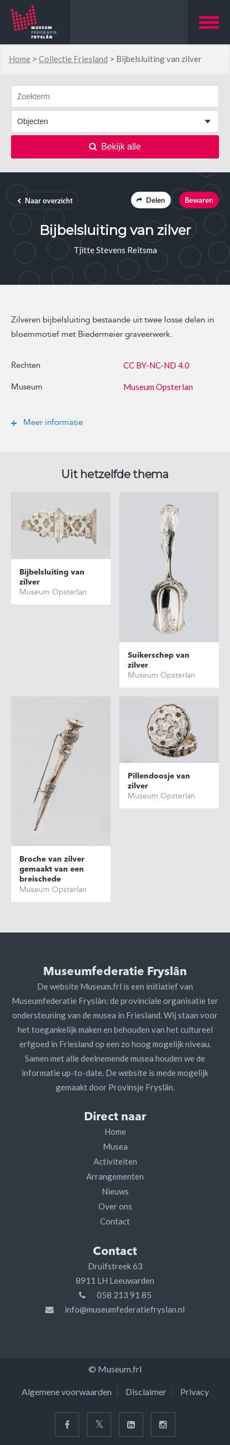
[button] (209, 22)
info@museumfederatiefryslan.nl (125, 1309)
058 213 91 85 (124, 1295)
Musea (115, 1146)
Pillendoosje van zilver (159, 781)
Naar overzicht (44, 201)
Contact (115, 1221)
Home (19, 59)
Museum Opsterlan (158, 387)
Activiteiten (115, 1161)
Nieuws (115, 1191)
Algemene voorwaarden (67, 1391)
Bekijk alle (115, 146)
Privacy (194, 1391)
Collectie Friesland (73, 59)
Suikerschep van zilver (159, 660)
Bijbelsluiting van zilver (52, 577)
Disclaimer (146, 1391)
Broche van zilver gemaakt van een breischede (52, 869)
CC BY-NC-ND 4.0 (156, 365)
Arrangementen (115, 1176)
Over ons (115, 1206)
